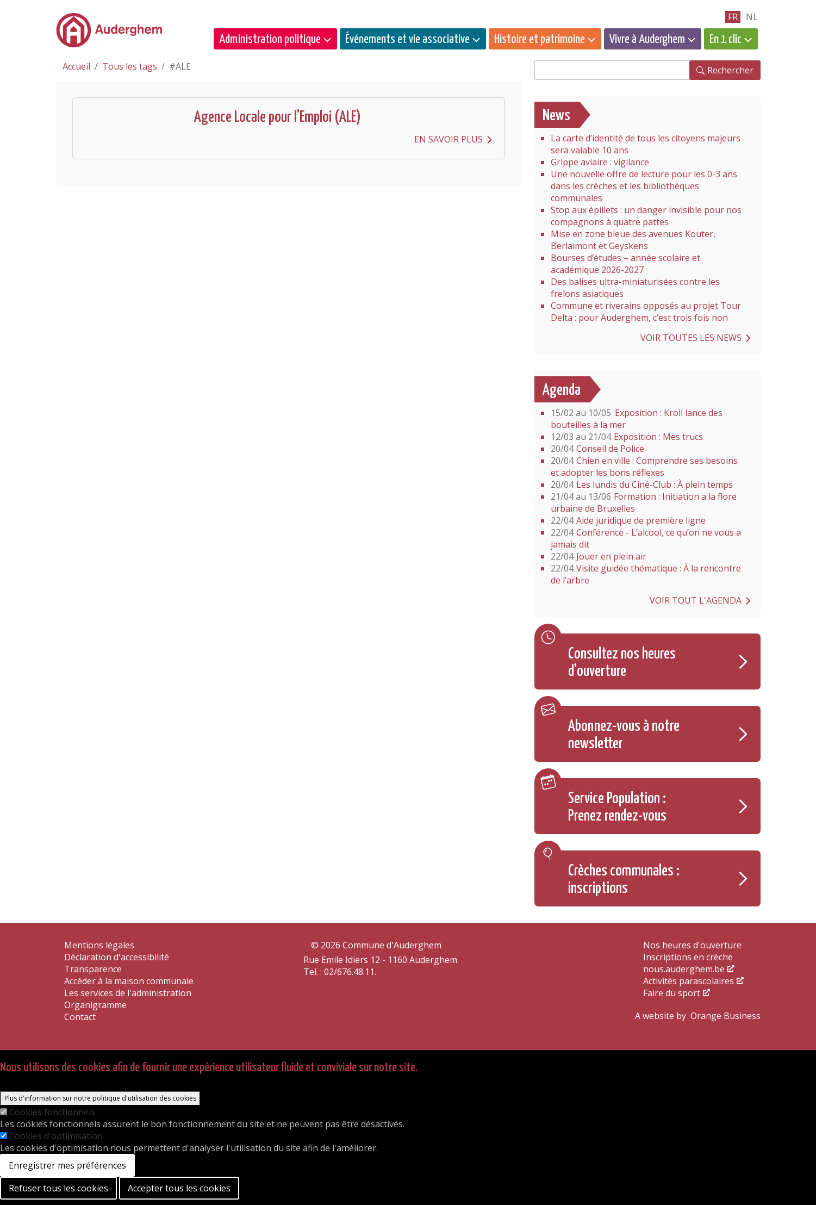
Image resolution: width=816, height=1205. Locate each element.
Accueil (76, 66)
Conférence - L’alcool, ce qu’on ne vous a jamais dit (646, 538)
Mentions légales (99, 945)
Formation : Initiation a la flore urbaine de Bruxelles (644, 502)
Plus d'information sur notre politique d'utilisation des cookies (100, 1098)
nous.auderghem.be (684, 969)
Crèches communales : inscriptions (624, 880)
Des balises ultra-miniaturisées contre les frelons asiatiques (635, 288)
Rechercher (730, 70)
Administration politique (270, 39)
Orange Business (725, 1016)
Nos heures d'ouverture (692, 945)
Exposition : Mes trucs (627, 437)
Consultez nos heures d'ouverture (622, 663)
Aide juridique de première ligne (628, 520)
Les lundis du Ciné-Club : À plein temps (642, 484)
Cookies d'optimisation (56, 1136)
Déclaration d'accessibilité (116, 957)
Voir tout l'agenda (696, 600)
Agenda (562, 390)
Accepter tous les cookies (179, 1188)
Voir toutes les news (691, 338)
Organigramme (95, 1005)
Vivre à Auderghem (647, 39)
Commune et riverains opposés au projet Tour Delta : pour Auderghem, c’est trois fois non (646, 312)
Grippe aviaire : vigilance (600, 162)
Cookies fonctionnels (52, 1112)
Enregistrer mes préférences (67, 1165)
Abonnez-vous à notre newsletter (624, 735)
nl (752, 17)
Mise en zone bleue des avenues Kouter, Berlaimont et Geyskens (633, 240)
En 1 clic (725, 39)
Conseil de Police (597, 449)
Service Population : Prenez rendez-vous (617, 807)
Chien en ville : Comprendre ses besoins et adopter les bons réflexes (644, 467)
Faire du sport (671, 993)
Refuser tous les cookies (58, 1188)
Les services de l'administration (127, 993)
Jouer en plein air (598, 556)
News (556, 115)
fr (733, 17)
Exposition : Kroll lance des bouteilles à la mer (636, 419)
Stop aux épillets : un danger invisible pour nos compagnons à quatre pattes (646, 216)
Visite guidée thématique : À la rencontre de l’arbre (646, 574)
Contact (80, 1017)
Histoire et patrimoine (539, 39)
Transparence (93, 969)
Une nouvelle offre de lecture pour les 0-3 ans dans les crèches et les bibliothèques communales (645, 186)
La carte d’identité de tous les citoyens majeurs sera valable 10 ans (645, 144)
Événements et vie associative (407, 39)
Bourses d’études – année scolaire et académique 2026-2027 (625, 264)
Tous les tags (129, 66)
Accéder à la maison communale (129, 981)
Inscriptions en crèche (688, 957)
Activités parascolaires (688, 981)
